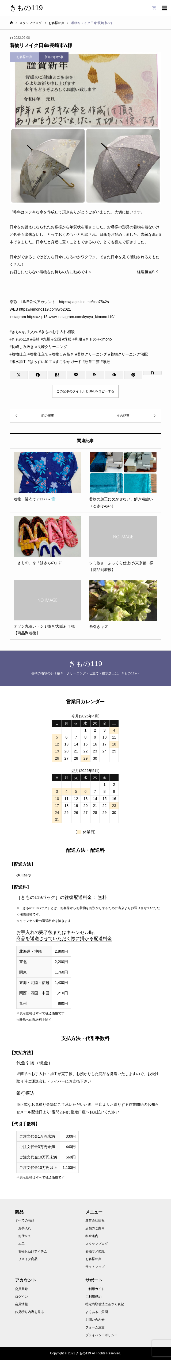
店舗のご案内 (95, 1228)
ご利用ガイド (95, 1289)
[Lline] (76, 375)
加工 (21, 1244)
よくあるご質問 (96, 1312)
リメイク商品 (27, 1259)
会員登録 (21, 1289)
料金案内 (91, 1236)
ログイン (21, 1297)
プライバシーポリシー (101, 1335)
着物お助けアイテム (32, 1251)
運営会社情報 (95, 1220)
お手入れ (24, 1228)
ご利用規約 (93, 1297)
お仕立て (24, 1236)
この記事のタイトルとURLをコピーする (85, 391)
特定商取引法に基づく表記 (104, 1304)
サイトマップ (95, 1267)
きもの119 (26, 8)
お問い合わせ (95, 1320)
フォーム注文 (95, 1327)
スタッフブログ (96, 1244)
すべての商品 (24, 1220)
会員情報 (21, 1304)
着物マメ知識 (95, 1251)
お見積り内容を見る (29, 1312)
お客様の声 (93, 1259)
